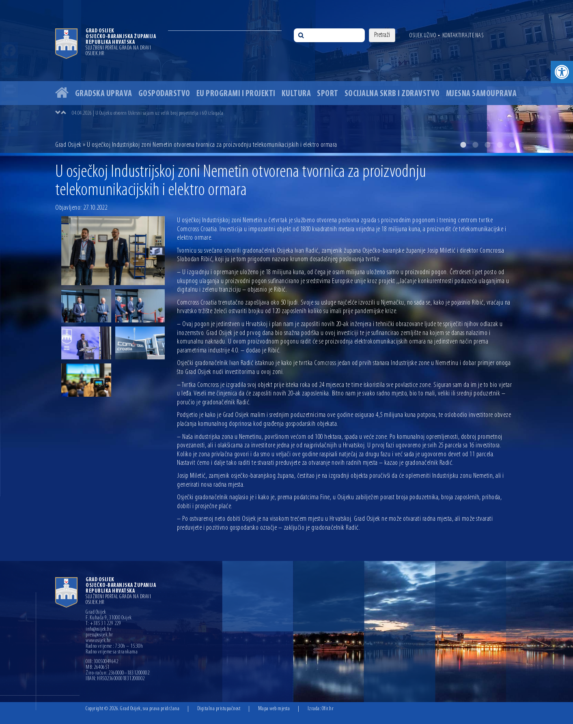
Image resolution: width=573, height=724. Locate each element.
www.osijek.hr (98, 641)
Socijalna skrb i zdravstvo (392, 94)
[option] (286, 76)
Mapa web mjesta (274, 709)
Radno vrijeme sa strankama (112, 652)
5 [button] (512, 145)
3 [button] (487, 145)
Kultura (296, 94)
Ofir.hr (328, 709)
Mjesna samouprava (481, 94)
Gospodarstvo (164, 94)
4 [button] (499, 145)
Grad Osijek (68, 145)
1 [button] (463, 145)
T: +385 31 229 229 (103, 624)
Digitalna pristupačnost (219, 709)
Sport (327, 94)
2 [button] (475, 145)
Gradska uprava (103, 94)
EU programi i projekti (236, 94)
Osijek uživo (422, 35)
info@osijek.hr (99, 629)
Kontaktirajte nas (463, 35)
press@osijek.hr (99, 635)
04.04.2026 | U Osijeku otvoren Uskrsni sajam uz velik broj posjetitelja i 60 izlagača (148, 113)
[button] (562, 72)
